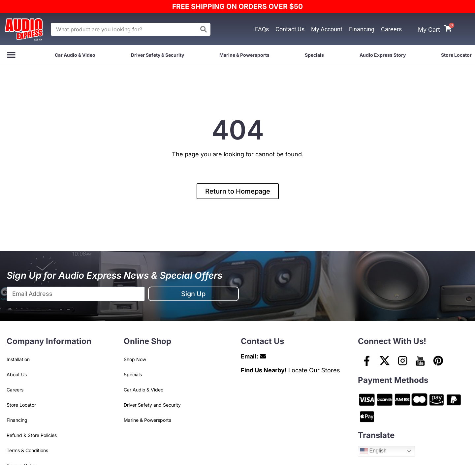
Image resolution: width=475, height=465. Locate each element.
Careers (391, 29)
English (373, 451)
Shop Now (135, 359)
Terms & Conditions (27, 450)
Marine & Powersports (244, 55)
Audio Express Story (383, 55)
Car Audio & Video (75, 55)
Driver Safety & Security (157, 55)
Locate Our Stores (314, 370)
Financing (361, 29)
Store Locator (456, 55)
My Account (326, 29)
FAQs (262, 29)
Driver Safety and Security (152, 405)
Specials (314, 55)
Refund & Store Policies (32, 435)
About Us (17, 374)
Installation (18, 359)
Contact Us (289, 29)
